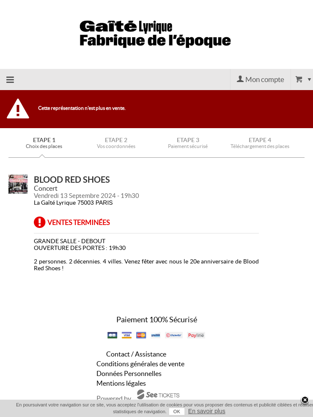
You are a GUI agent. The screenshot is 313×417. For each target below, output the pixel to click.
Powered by (113, 398)
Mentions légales (121, 383)
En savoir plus (206, 411)
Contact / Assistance (136, 354)
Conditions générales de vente (140, 364)
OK (176, 411)
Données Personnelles (129, 373)
